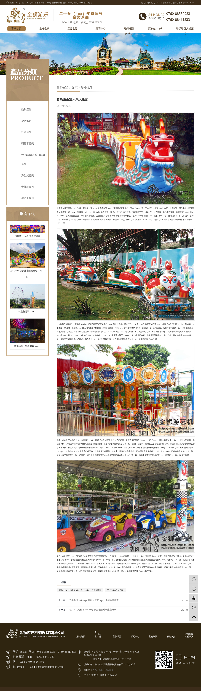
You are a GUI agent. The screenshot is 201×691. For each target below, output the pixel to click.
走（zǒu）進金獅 (98, 634)
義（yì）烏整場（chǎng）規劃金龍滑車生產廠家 (92, 609)
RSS (186, 3)
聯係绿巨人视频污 (185, 29)
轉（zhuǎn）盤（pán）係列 (33, 159)
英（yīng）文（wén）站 (152, 3)
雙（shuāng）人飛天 (115, 590)
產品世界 (72, 28)
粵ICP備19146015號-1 (102, 670)
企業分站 (168, 3)
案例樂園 (153, 637)
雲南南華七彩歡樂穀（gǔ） (27, 347)
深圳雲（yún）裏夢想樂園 (27, 237)
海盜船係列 (27, 175)
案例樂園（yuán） (129, 29)
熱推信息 (86, 87)
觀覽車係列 (27, 143)
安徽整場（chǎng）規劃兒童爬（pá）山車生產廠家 (94, 600)
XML (192, 3)
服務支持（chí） (157, 28)
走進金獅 (44, 28)
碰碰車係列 (27, 198)
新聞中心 (101, 28)
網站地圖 (178, 3)
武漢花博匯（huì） (27, 312)
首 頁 (74, 87)
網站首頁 (80, 637)
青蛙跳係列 (27, 186)
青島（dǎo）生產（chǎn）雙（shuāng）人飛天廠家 (80, 590)
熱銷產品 (26, 109)
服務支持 (171, 637)
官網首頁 (16, 28)
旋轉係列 (26, 120)
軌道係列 (26, 132)
